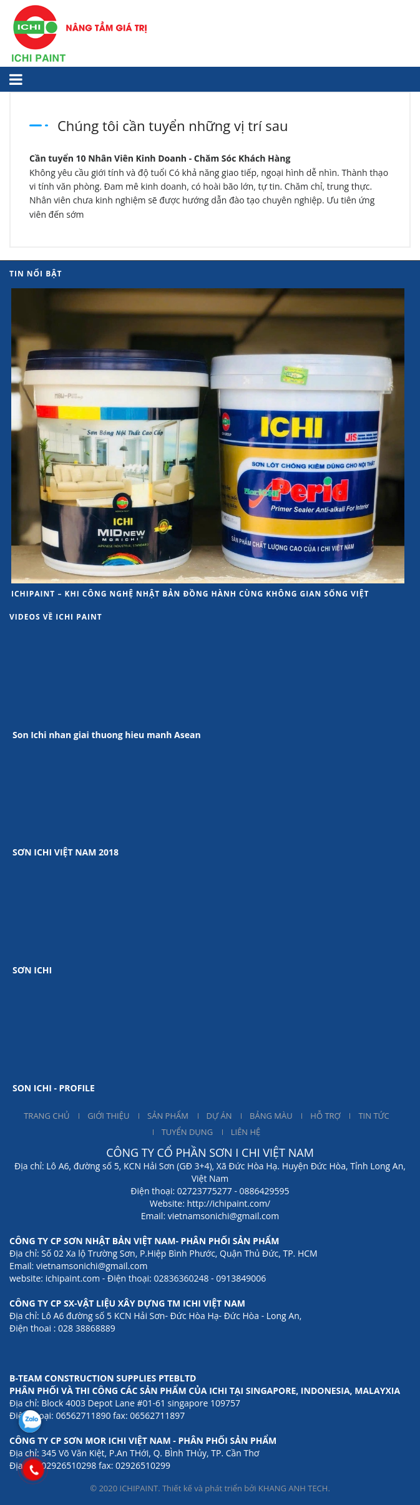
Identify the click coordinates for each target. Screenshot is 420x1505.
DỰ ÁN (219, 1115)
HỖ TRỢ (325, 1115)
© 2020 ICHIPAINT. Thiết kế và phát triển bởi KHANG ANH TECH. (210, 1488)
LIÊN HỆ (246, 1131)
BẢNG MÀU (271, 1115)
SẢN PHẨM (167, 1115)
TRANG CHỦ (46, 1115)
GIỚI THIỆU (108, 1115)
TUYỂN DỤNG (187, 1131)
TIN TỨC (373, 1115)
